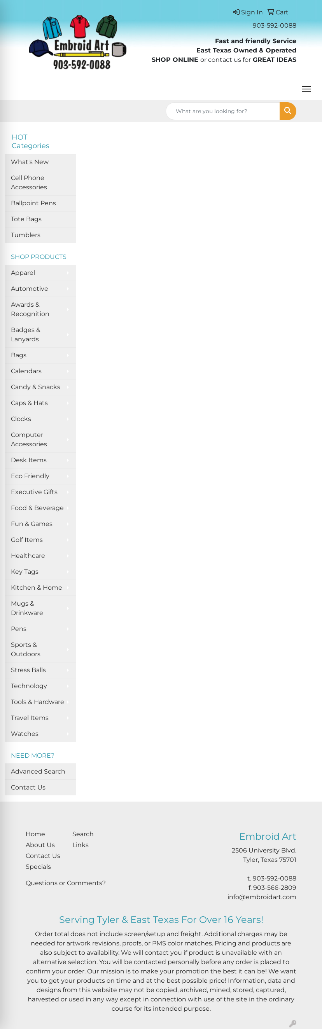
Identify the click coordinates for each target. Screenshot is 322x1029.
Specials (38, 866)
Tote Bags (26, 219)
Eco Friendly (30, 476)
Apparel (23, 272)
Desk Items (29, 460)
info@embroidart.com (262, 897)
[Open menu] (306, 89)
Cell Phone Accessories (29, 182)
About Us (40, 845)
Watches (24, 733)
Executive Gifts (34, 492)
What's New (30, 162)
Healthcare (28, 555)
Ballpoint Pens (33, 203)
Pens (18, 628)
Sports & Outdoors (25, 649)
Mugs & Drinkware (27, 608)
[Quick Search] (223, 111)
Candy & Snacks (35, 387)
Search (83, 834)
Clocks (21, 419)
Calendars (26, 371)
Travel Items (30, 718)
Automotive (29, 288)
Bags (18, 355)
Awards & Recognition (30, 309)
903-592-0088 (274, 25)
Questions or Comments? (66, 883)
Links (80, 845)
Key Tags (24, 571)
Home (35, 834)
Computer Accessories (29, 439)
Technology (29, 686)
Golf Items (27, 539)
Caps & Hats (29, 403)
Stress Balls (28, 670)
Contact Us (28, 787)
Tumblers (25, 235)
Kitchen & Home (36, 587)
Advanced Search (38, 771)
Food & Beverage (37, 508)
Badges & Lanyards (25, 334)
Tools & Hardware (37, 702)
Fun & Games (31, 524)
